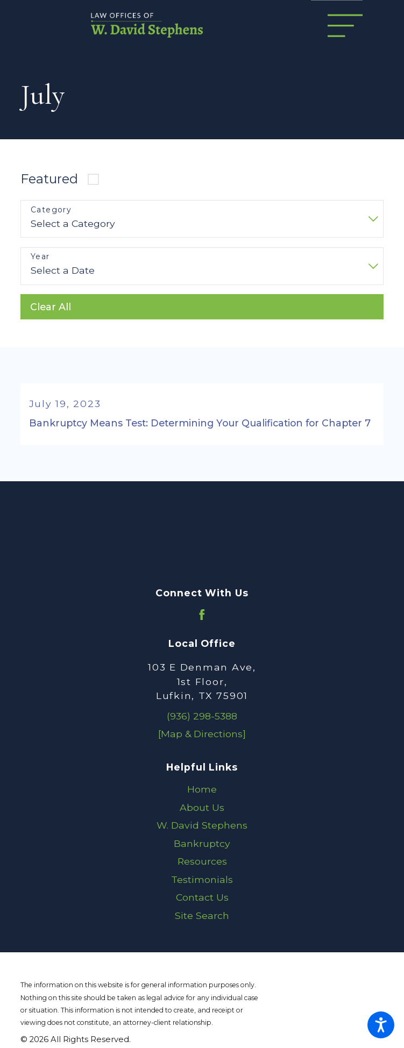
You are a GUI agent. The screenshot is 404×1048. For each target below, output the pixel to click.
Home (202, 789)
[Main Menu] (345, 25)
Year (40, 256)
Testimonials (202, 879)
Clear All (50, 306)
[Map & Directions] (202, 733)
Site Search (202, 915)
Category (51, 210)
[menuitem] (201, 789)
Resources (202, 861)
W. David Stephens (202, 825)
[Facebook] (202, 615)
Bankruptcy (202, 843)
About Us (202, 807)
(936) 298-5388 (202, 716)
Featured (49, 179)
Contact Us (202, 897)
